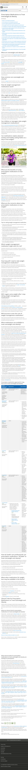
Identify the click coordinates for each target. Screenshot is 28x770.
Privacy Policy (3, 744)
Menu (26, 7)
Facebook (8, 723)
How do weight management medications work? (11, 23)
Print (5, 723)
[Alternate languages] (22, 10)
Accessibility (3, 748)
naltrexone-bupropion (4, 421)
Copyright (2, 751)
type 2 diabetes (22, 110)
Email (12, 723)
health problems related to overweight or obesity (10, 100)
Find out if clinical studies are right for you (9, 635)
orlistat (3, 389)
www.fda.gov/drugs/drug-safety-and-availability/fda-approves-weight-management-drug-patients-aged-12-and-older (14, 686)
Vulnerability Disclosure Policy (6, 753)
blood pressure (21, 195)
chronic (7, 81)
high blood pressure (12, 110)
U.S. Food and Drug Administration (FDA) (10, 125)
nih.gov (7, 2)
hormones (12, 590)
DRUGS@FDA (7, 380)
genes (10, 592)
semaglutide (4, 475)
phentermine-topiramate (4, 401)
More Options (15, 723)
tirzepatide (4, 526)
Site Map (2, 757)
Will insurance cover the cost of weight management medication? (14, 41)
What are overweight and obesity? (8, 20)
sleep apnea (3, 199)
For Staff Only (3, 759)
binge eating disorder (17, 630)
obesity (2, 63)
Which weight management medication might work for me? (13, 35)
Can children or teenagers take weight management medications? (14, 26)
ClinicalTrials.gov (16, 663)
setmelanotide (4, 502)
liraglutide (4, 450)
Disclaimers (3, 749)
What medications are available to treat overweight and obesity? (14, 42)
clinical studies (16, 613)
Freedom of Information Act (5, 746)
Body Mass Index (17, 54)
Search (22, 7)
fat (9, 92)
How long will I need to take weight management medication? (13, 37)
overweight (20, 62)
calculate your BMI (6, 62)
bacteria (7, 596)
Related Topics (3, 10)
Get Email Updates (4, 760)
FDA (19, 365)
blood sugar (15, 195)
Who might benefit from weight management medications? (13, 25)
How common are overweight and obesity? (10, 22)
